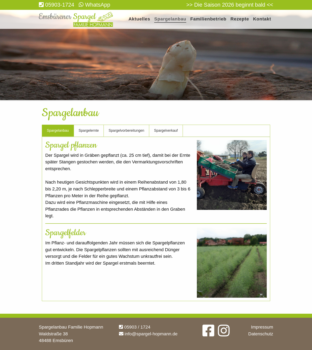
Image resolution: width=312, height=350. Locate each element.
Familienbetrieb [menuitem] (208, 19)
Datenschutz (260, 333)
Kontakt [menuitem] (262, 19)
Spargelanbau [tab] (58, 130)
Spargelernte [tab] (89, 130)
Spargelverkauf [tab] (166, 130)
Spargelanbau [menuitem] (170, 19)
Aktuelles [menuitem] (139, 19)
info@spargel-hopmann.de (148, 333)
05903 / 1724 (134, 327)
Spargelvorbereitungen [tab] (126, 130)
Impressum (262, 327)
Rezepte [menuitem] (239, 19)
